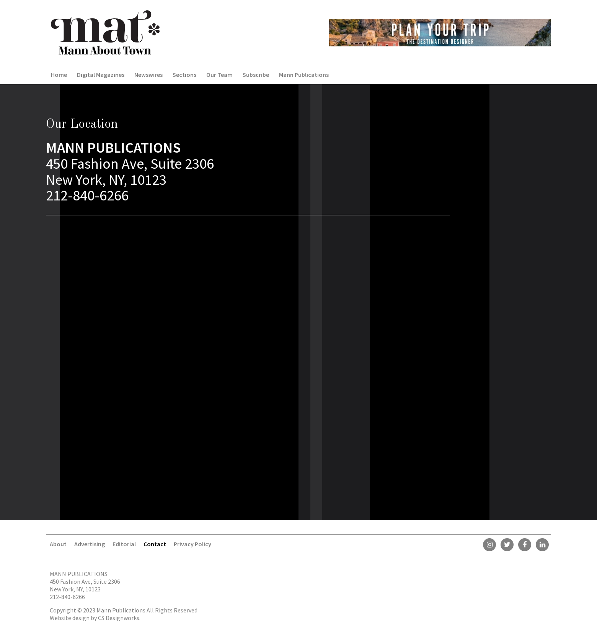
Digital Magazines (100, 74)
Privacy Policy (192, 544)
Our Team (219, 74)
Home (59, 74)
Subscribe (256, 74)
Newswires (148, 74)
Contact (155, 544)
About (58, 544)
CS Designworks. (119, 618)
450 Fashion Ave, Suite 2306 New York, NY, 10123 (85, 585)
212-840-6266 (67, 597)
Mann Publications (304, 74)
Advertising (89, 544)
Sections (184, 74)
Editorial (124, 544)
